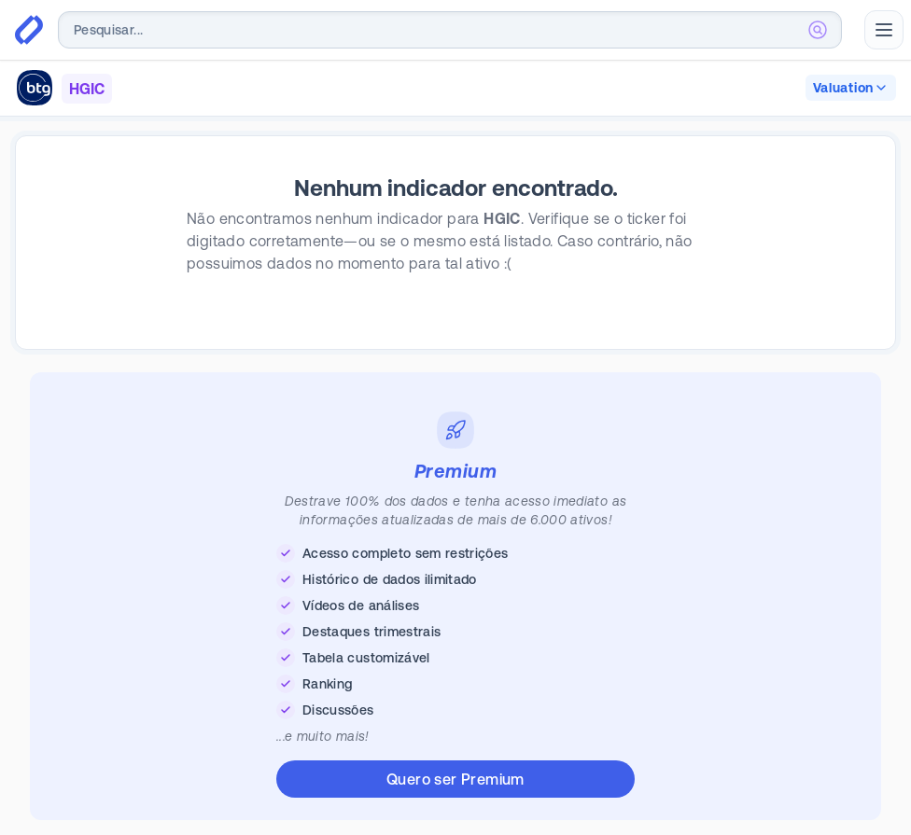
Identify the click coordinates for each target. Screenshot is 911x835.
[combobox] (450, 30)
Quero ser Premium (455, 779)
